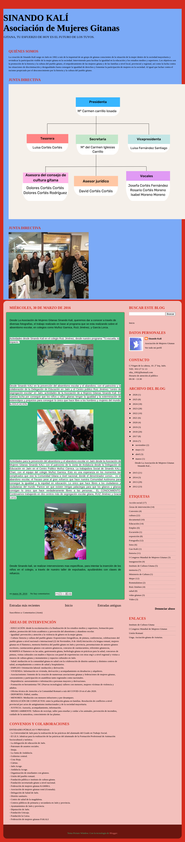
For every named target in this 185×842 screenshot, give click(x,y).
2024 (135, 404)
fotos (131, 544)
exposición (134, 536)
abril (138, 454)
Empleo (132, 528)
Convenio (133, 511)
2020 (135, 422)
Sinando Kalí (154, 338)
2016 (135, 441)
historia (132, 553)
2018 (135, 431)
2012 (135, 486)
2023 (135, 408)
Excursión (134, 532)
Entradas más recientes (24, 605)
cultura (132, 515)
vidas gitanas (135, 595)
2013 (135, 482)
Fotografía (134, 540)
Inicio (69, 605)
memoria (133, 570)
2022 (135, 413)
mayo (138, 449)
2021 (135, 418)
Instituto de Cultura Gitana (141, 565)
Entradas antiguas (109, 605)
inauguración (135, 561)
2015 (135, 472)
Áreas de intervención (139, 507)
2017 (135, 436)
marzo (139, 458)
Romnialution (135, 582)
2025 (135, 399)
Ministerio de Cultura (139, 574)
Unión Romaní (136, 633)
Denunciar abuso (165, 608)
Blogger (113, 833)
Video (132, 599)
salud (131, 591)
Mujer (132, 578)
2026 (135, 394)
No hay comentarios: (40, 593)
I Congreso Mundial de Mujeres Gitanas (148, 557)
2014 (135, 477)
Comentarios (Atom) (33, 612)
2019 (135, 427)
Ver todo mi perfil (153, 347)
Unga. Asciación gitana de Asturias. (146, 637)
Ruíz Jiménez (135, 587)
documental (134, 519)
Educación (134, 523)
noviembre (141, 445)
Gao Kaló (133, 549)
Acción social (135, 502)
